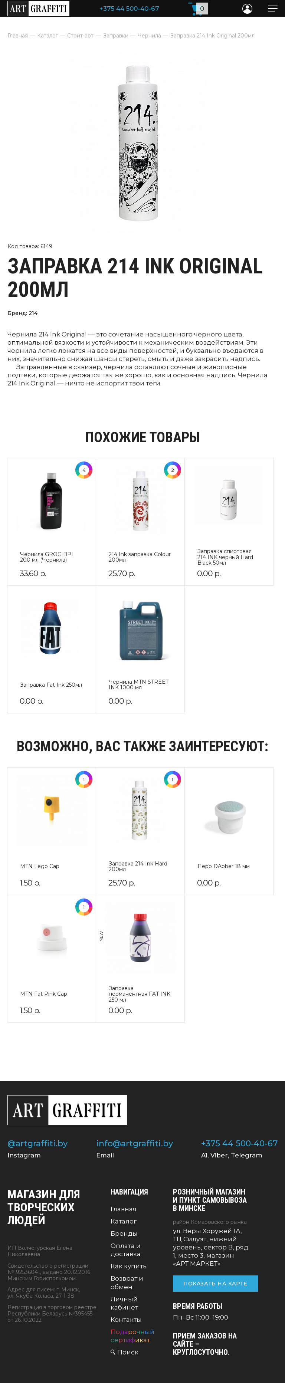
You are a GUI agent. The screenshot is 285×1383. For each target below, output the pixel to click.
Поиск (127, 1352)
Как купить (129, 1266)
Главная (124, 1209)
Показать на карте (215, 1283)
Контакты (126, 1319)
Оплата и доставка (126, 1250)
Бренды (124, 1233)
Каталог (124, 1221)
